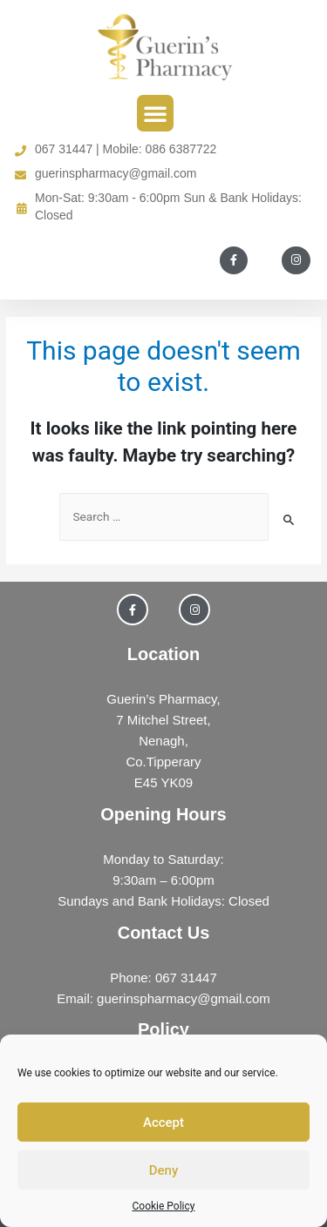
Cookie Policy (164, 1206)
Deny (164, 1170)
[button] (155, 113)
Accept (163, 1122)
